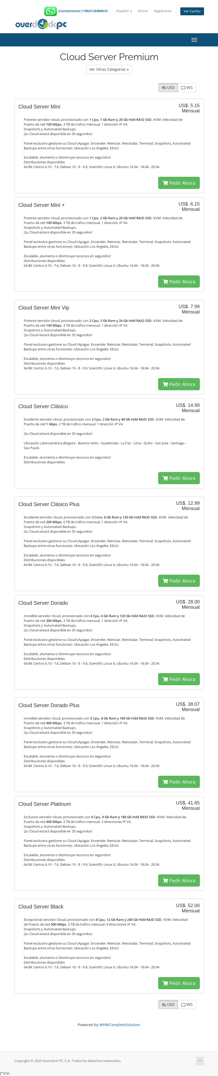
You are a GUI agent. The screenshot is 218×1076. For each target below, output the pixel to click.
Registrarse (162, 11)
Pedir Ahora (179, 183)
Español (124, 11)
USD (168, 87)
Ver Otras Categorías (109, 69)
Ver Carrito (192, 11)
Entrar (143, 11)
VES (187, 87)
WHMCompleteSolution (119, 1024)
